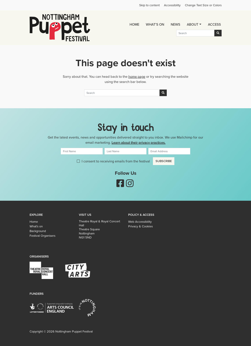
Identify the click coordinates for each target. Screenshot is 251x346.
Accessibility (172, 5)
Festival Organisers (42, 235)
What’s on (155, 24)
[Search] (195, 33)
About (192, 24)
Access (214, 24)
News (175, 24)
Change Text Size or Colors (203, 5)
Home (134, 24)
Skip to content (149, 5)
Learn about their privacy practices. (139, 142)
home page (136, 76)
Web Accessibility (140, 221)
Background (38, 231)
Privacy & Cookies (140, 226)
